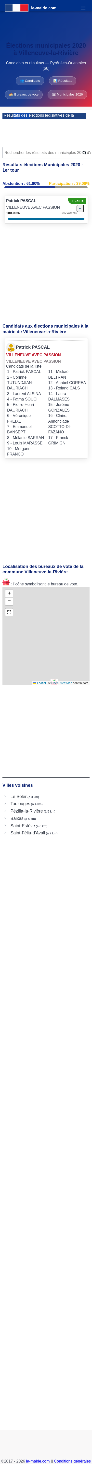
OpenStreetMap (61, 683)
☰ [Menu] (83, 8)
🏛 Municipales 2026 (67, 94)
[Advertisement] (46, 131)
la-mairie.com (38, 1461)
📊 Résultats (62, 81)
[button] (9, 594)
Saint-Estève (23, 825)
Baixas (17, 818)
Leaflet (39, 683)
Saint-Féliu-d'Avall (28, 832)
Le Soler (19, 796)
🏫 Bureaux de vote (24, 94)
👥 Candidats (30, 81)
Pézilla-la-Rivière (27, 811)
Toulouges (20, 803)
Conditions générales (72, 1461)
